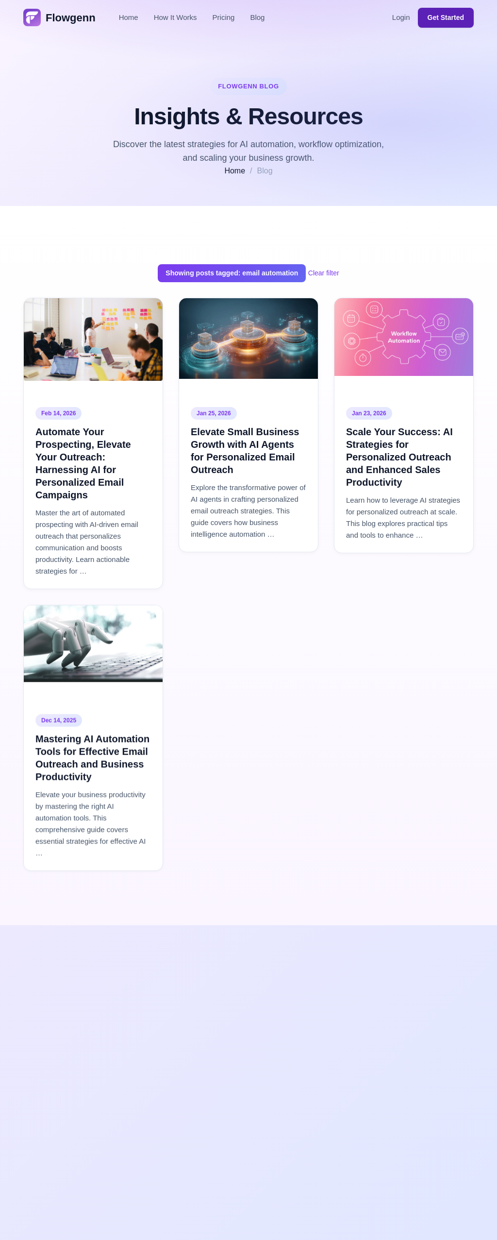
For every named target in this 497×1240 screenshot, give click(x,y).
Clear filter (323, 273)
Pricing (224, 17)
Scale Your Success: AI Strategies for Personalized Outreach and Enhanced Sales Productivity (399, 457)
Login (401, 17)
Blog (257, 17)
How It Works (175, 17)
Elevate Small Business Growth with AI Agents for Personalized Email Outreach (245, 450)
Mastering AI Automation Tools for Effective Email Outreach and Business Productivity (92, 758)
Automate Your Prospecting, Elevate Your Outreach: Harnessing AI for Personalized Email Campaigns (83, 463)
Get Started (446, 17)
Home (128, 17)
